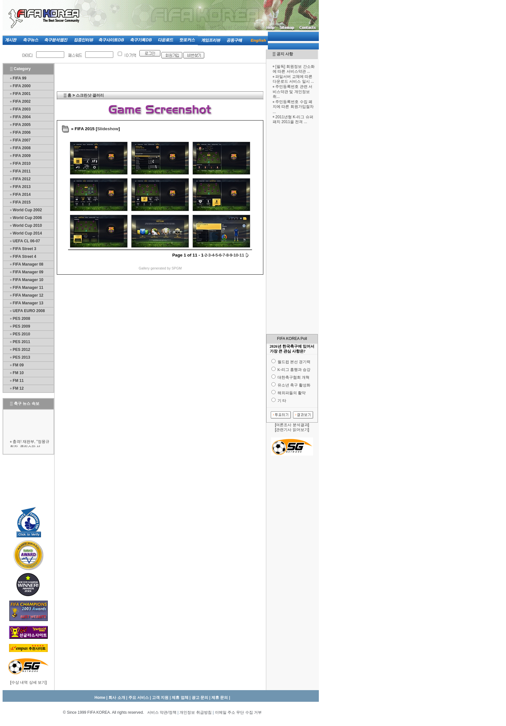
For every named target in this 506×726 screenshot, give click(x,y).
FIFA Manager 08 (28, 264)
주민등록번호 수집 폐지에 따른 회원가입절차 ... (293, 107)
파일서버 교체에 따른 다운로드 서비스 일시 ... (293, 79)
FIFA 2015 (22, 202)
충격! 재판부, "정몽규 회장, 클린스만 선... (29, 446)
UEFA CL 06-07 (26, 241)
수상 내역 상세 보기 (28, 682)
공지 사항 (285, 54)
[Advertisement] (292, 230)
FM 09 (18, 365)
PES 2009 (21, 326)
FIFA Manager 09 (28, 272)
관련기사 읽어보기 (292, 429)
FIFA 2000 (22, 86)
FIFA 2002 (22, 101)
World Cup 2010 (27, 225)
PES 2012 (21, 349)
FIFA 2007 (22, 140)
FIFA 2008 (22, 148)
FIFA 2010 (22, 163)
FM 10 (18, 373)
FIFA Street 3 (24, 249)
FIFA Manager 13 (28, 303)
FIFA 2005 (22, 124)
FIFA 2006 (22, 132)
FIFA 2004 (22, 117)
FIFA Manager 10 (28, 280)
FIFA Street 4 (24, 256)
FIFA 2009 (22, 155)
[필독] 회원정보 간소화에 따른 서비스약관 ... (294, 69)
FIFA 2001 (22, 93)
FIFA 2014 (22, 194)
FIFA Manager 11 (28, 287)
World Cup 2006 (27, 218)
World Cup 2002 (27, 210)
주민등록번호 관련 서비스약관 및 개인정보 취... (292, 91)
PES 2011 (21, 342)
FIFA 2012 (22, 179)
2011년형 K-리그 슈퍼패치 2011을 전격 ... (293, 119)
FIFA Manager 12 (28, 295)
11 (241, 255)
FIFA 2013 (22, 186)
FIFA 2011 (22, 171)
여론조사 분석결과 (292, 425)
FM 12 (18, 388)
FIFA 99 (19, 78)
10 (235, 255)
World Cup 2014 (27, 233)
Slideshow (107, 128)
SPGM (177, 268)
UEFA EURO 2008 (29, 311)
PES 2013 (21, 357)
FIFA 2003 (22, 109)
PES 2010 (21, 334)
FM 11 (18, 380)
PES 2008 (21, 318)
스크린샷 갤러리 (90, 95)
